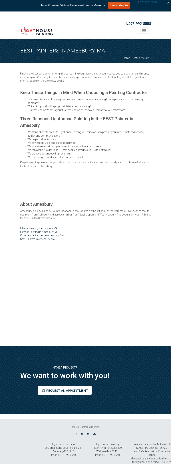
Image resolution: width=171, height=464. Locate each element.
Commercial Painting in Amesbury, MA (42, 235)
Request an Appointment (65, 390)
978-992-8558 (138, 23)
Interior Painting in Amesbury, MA (39, 228)
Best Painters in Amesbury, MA (37, 239)
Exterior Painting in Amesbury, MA (39, 231)
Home (126, 57)
